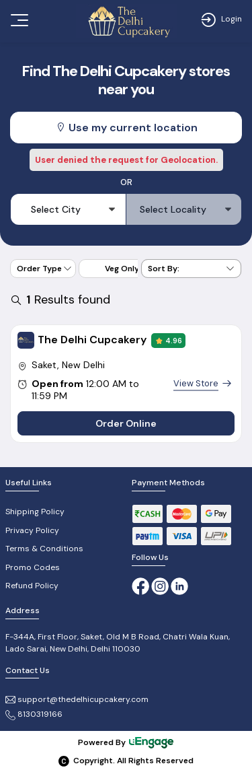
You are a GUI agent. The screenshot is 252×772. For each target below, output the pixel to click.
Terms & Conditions (44, 548)
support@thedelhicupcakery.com (77, 699)
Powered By (126, 742)
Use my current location (126, 127)
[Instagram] (161, 585)
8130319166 (33, 714)
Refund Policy (31, 585)
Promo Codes (32, 567)
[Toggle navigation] (18, 20)
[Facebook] (140, 585)
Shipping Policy (35, 511)
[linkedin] (179, 585)
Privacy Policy (32, 530)
